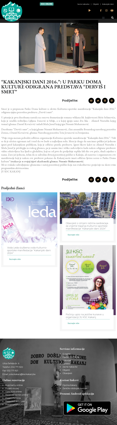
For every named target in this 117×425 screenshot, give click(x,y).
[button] (103, 18)
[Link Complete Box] (29, 229)
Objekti (95, 4)
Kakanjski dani (108, 4)
